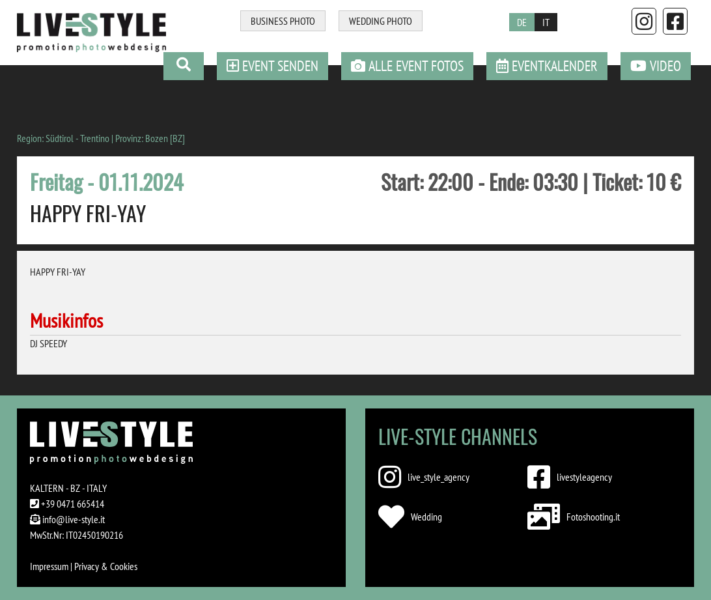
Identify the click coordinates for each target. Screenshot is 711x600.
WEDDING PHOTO (380, 20)
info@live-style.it (73, 519)
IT (546, 22)
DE (522, 22)
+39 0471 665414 (72, 503)
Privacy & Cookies (105, 566)
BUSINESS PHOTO (283, 20)
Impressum (49, 566)
